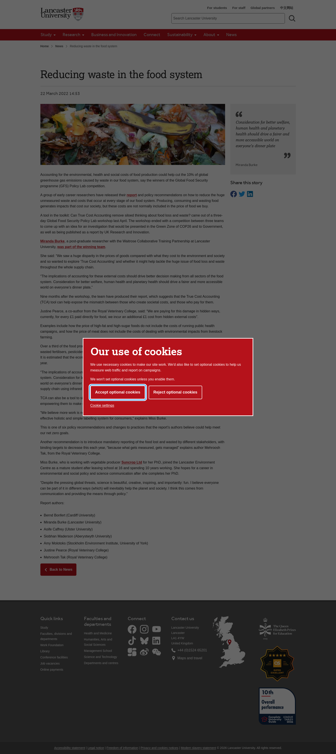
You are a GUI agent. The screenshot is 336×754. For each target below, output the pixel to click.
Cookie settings (102, 405)
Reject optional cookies (175, 392)
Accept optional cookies (117, 392)
